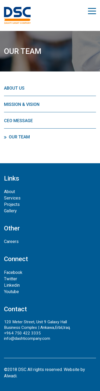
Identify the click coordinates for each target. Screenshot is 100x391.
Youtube (11, 291)
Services (12, 198)
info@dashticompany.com (27, 338)
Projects (12, 204)
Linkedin (12, 285)
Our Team (19, 136)
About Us (14, 88)
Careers (11, 241)
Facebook (13, 272)
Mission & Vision (21, 104)
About (9, 191)
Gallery (10, 210)
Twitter (10, 278)
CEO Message (18, 120)
